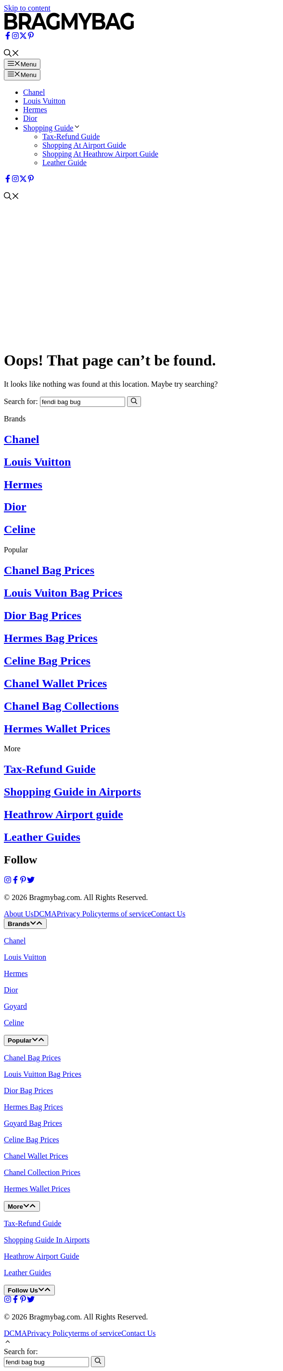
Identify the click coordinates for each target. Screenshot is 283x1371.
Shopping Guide (52, 128)
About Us (19, 914)
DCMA (45, 914)
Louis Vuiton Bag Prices (63, 593)
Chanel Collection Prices (42, 1172)
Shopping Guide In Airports (47, 1240)
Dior (30, 118)
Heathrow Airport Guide (41, 1256)
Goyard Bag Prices (33, 1123)
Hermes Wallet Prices (57, 728)
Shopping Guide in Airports (72, 791)
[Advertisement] (141, 274)
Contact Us (168, 914)
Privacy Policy (79, 914)
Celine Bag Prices (47, 660)
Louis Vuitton (44, 101)
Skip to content (27, 8)
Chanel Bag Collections (61, 706)
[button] (11, 54)
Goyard (15, 1006)
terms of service (126, 914)
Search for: (21, 1351)
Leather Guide (64, 162)
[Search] (134, 401)
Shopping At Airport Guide (84, 145)
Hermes (35, 109)
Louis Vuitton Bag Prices (42, 1074)
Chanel (34, 92)
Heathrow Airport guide (63, 814)
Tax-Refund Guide (71, 136)
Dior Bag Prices (42, 615)
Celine (19, 529)
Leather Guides (42, 837)
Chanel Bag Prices (49, 570)
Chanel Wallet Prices (55, 683)
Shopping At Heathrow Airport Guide (100, 154)
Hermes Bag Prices (51, 638)
